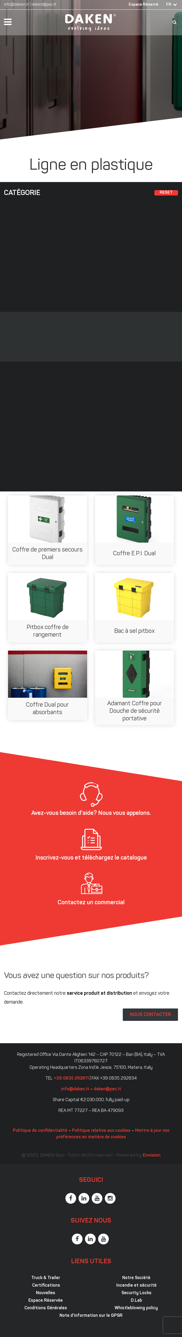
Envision (152, 1155)
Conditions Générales (45, 1308)
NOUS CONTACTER (150, 1014)
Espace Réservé (143, 5)
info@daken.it (16, 5)
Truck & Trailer (45, 1278)
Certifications (45, 1285)
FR (168, 5)
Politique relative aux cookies (101, 1131)
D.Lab (136, 1300)
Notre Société (136, 1278)
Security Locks (136, 1293)
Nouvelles (45, 1293)
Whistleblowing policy (136, 1308)
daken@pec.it (44, 5)
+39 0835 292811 (71, 1078)
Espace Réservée (45, 1300)
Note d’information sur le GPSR (91, 1316)
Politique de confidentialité (40, 1131)
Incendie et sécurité (136, 1285)
